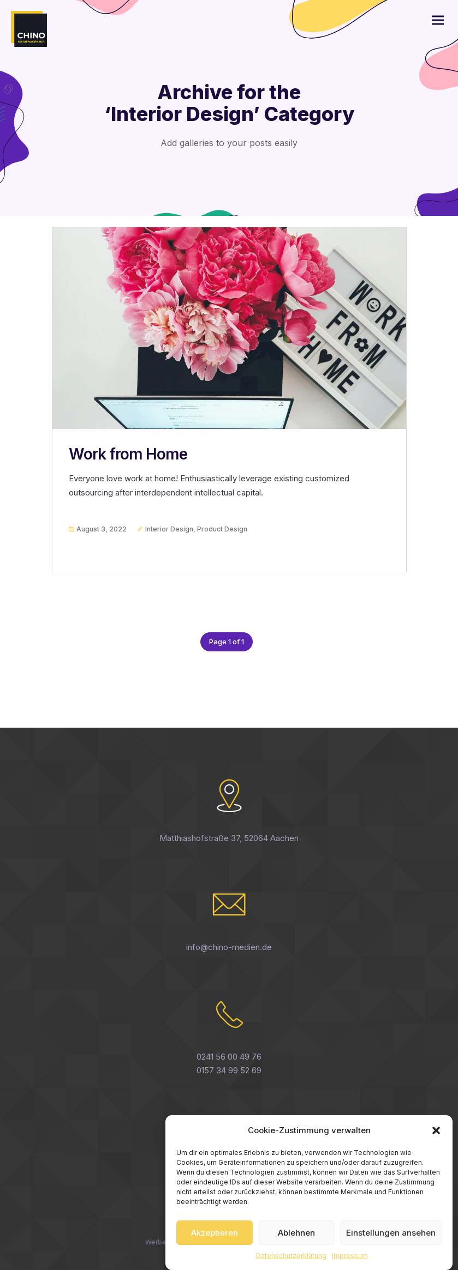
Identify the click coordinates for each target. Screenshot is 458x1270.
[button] (436, 1140)
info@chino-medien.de (229, 947)
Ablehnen (296, 1243)
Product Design (222, 529)
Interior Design (169, 529)
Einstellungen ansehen (391, 1243)
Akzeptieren (214, 1243)
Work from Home (128, 454)
